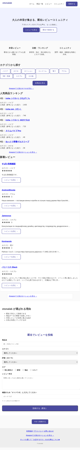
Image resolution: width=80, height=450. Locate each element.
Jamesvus (6, 216)
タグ (3, 367)
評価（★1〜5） (8, 358)
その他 (30, 76)
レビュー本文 (7, 374)
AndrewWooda (8, 190)
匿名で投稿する (48, 30)
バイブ (5, 71)
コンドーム (42, 71)
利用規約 (29, 433)
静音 (17, 370)
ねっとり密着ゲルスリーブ (17, 142)
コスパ (33, 370)
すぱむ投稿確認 (9, 164)
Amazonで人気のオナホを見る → (21, 88)
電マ (54, 71)
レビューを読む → (11, 180)
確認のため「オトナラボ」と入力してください (19, 395)
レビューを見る (31, 30)
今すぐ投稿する (40, 424)
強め (25, 370)
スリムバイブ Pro (13, 131)
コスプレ (19, 76)
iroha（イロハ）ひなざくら (18, 98)
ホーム (31, 4)
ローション (28, 71)
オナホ (15, 71)
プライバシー (38, 433)
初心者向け (7, 370)
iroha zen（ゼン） (14, 109)
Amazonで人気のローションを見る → (23, 152)
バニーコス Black (9, 267)
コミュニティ (59, 4)
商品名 (4, 340)
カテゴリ (5, 349)
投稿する (71, 4)
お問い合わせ (49, 433)
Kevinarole (7, 241)
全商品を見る (40, 83)
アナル (64, 71)
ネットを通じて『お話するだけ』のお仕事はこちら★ (40, 442)
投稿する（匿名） (40, 411)
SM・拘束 (6, 76)
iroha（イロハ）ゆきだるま (18, 120)
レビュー (48, 4)
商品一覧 (39, 4)
